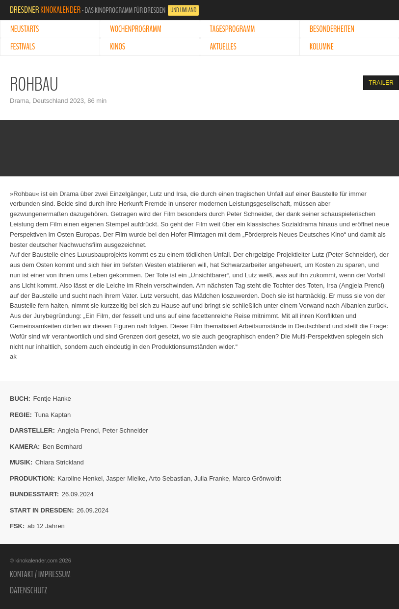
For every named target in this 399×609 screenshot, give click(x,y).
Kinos (117, 46)
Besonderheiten (332, 29)
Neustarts (24, 29)
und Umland (183, 10)
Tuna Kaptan (52, 414)
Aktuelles (223, 46)
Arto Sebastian (169, 478)
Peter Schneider (125, 430)
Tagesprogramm (232, 29)
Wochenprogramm (135, 29)
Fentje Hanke (52, 398)
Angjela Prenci (78, 430)
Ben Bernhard (62, 446)
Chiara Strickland (59, 462)
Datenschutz (28, 590)
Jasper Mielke (125, 478)
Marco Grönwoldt (257, 478)
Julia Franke (211, 478)
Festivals (22, 46)
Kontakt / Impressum (40, 574)
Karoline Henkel (80, 478)
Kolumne (322, 46)
